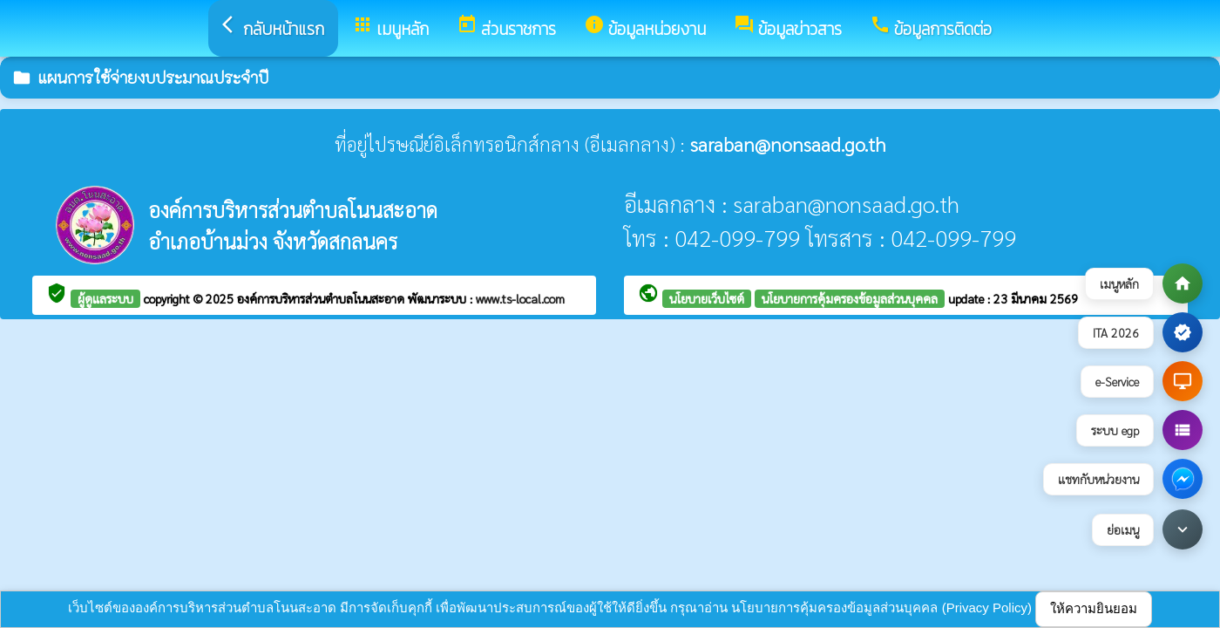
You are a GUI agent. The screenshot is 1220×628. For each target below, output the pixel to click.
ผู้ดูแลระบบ (105, 298)
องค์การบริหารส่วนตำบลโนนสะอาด (322, 298)
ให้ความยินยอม (1093, 608)
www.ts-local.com (520, 298)
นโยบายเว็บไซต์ (706, 298)
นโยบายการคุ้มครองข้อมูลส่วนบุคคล (850, 298)
